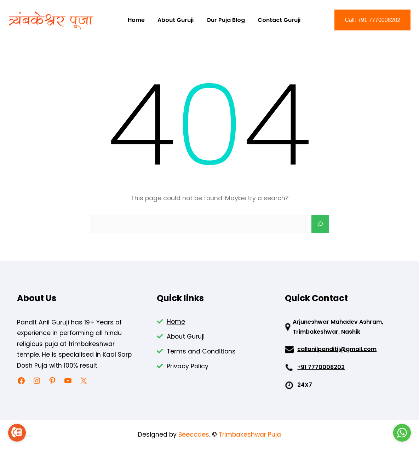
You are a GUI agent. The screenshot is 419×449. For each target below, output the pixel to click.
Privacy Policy (187, 366)
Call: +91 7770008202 (372, 20)
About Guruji (186, 336)
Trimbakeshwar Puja (250, 434)
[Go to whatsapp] (402, 433)
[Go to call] (17, 433)
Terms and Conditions (201, 351)
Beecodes (193, 434)
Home (176, 321)
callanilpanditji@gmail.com (337, 349)
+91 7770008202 (321, 367)
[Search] (320, 224)
